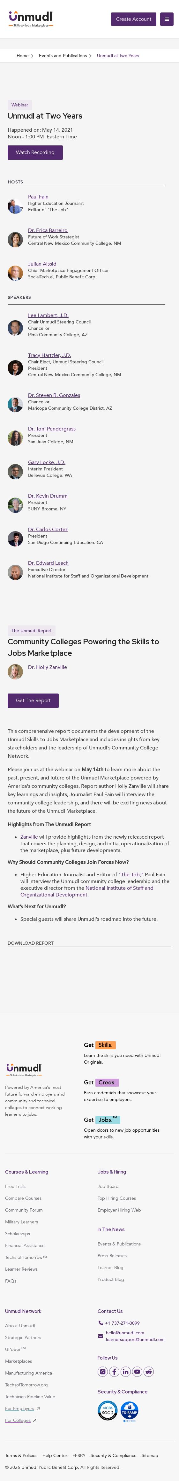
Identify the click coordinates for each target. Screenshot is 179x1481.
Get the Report (33, 700)
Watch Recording (35, 152)
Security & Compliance (114, 1456)
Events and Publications (63, 56)
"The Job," (131, 874)
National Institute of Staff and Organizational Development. (86, 891)
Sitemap (150, 1456)
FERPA (79, 1456)
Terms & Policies (21, 1456)
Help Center (54, 1456)
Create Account (133, 19)
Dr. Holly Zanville (47, 667)
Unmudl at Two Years (118, 56)
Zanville (29, 837)
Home (23, 56)
